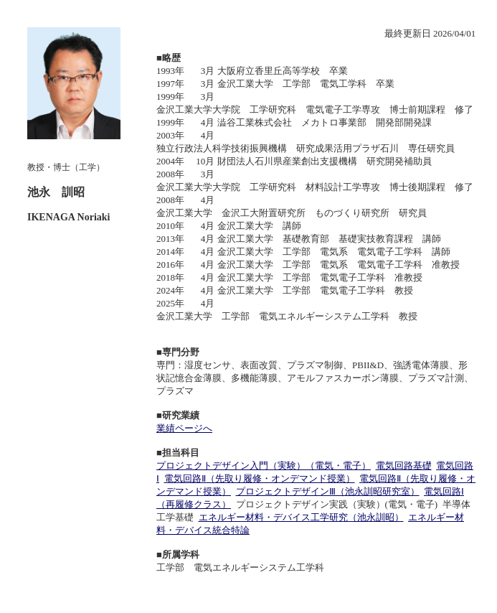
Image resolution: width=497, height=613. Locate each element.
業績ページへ (184, 428)
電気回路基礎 (404, 465)
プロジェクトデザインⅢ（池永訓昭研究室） (328, 491)
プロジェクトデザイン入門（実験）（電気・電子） (263, 465)
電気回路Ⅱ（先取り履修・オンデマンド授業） (259, 478)
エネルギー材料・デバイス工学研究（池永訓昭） (301, 517)
